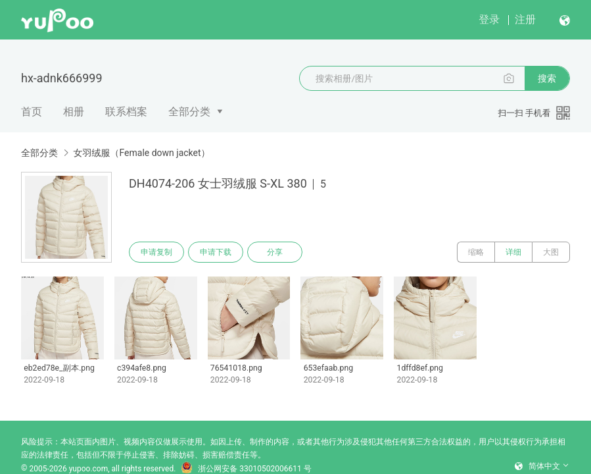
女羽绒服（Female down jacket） (141, 152)
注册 (525, 19)
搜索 (547, 78)
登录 (489, 19)
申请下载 (215, 252)
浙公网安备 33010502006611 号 (246, 468)
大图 (551, 252)
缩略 (476, 252)
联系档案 (126, 111)
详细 (513, 252)
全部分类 (189, 111)
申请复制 (156, 252)
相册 (73, 111)
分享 (275, 252)
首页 (31, 111)
